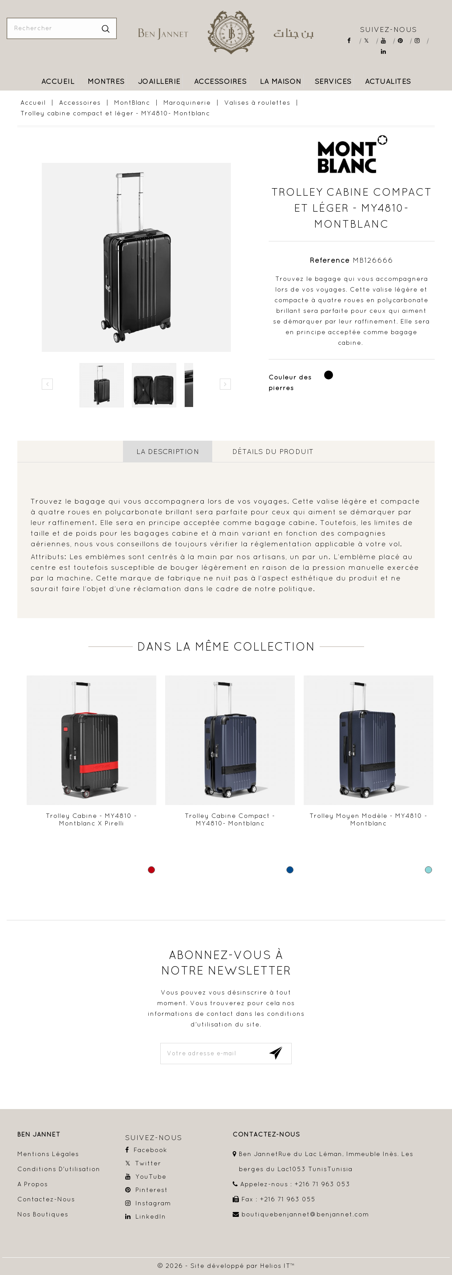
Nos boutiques (42, 1213)
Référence (330, 260)
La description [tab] (167, 451)
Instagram (420, 40)
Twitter (369, 40)
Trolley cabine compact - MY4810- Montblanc (230, 819)
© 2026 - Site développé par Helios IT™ (226, 1265)
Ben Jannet (38, 1134)
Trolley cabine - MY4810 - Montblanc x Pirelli (91, 819)
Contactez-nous (46, 1198)
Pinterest (403, 40)
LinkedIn (386, 51)
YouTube (386, 40)
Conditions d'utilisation (58, 1168)
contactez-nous (266, 1134)
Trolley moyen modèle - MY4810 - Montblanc (368, 819)
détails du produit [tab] (273, 451)
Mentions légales (48, 1153)
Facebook (352, 40)
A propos (32, 1183)
